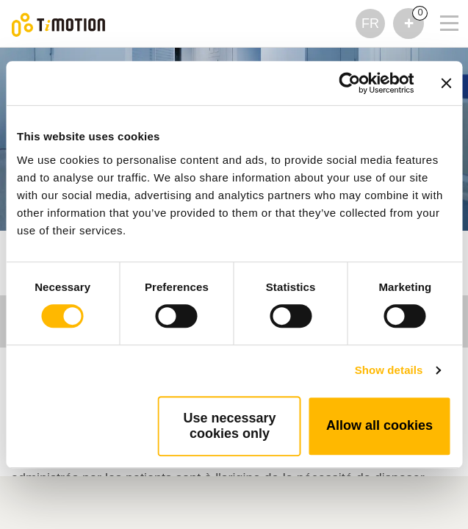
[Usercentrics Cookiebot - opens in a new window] (349, 83)
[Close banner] (446, 83)
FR (370, 23)
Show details (389, 370)
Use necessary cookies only (229, 426)
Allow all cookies (379, 425)
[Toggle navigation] (440, 4)
